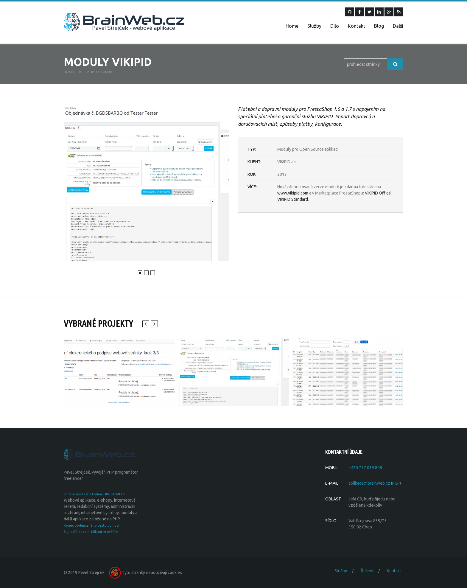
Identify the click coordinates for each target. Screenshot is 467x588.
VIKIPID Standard (292, 199)
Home (292, 26)
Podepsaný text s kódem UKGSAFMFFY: (95, 494)
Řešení (367, 570)
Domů (69, 72)
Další (398, 26)
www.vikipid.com (292, 193)
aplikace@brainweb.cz (369, 483)
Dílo (334, 26)
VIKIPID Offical (378, 193)
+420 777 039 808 (365, 467)
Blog (379, 26)
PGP (396, 483)
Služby (314, 26)
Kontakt (356, 26)
